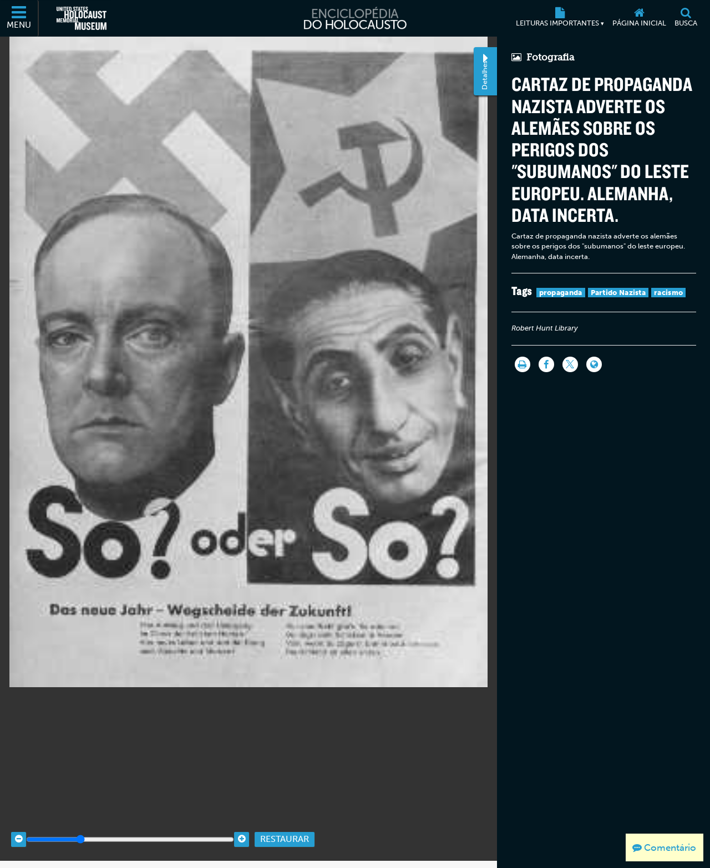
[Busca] (685, 18)
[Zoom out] (18, 830)
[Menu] (19, 18)
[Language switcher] (594, 364)
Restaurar (284, 830)
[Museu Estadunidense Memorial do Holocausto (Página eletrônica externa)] (81, 18)
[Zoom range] (130, 830)
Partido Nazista (618, 292)
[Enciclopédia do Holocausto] (355, 18)
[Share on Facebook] (546, 364)
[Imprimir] (522, 364)
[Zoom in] (241, 830)
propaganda (560, 292)
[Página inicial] (639, 18)
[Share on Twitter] (570, 364)
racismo (668, 292)
